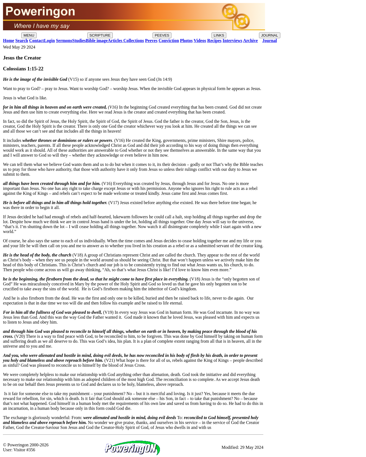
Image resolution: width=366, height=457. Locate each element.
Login (49, 40)
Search (21, 40)
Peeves (151, 40)
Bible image (97, 40)
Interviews (232, 40)
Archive (250, 40)
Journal (269, 40)
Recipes (214, 40)
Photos (186, 40)
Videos (200, 40)
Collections (133, 40)
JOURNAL (269, 35)
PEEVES (162, 35)
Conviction (169, 40)
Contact (36, 40)
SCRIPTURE (100, 35)
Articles (115, 40)
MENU (28, 35)
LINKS (219, 35)
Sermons (64, 40)
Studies (79, 40)
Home (8, 40)
